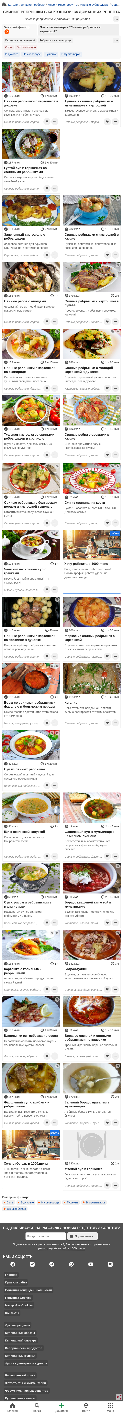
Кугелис (71, 702)
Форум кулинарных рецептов (26, 1390)
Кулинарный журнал (20, 1355)
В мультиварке (71, 54)
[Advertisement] (92, 153)
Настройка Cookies (19, 1305)
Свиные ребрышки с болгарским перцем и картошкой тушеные (30, 504)
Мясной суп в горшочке (83, 1169)
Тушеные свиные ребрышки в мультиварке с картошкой (89, 103)
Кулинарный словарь (21, 1340)
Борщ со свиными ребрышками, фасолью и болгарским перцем (30, 704)
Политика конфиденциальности (28, 1290)
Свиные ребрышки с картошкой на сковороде (29, 370)
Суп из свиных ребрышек (24, 769)
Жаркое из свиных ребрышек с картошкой (90, 638)
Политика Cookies (18, 1297)
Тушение (51, 54)
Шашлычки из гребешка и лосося (31, 1035)
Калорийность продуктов (23, 1348)
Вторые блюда (26, 47)
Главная (11, 1274)
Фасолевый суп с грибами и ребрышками (27, 1104)
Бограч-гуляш (76, 969)
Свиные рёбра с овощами (25, 301)
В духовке (11, 54)
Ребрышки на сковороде (55, 40)
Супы (8, 47)
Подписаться (81, 1236)
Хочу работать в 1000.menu (86, 563)
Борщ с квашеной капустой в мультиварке (88, 904)
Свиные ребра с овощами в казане (87, 436)
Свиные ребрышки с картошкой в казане (92, 236)
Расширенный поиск (20, 1375)
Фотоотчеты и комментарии (25, 1383)
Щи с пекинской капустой (24, 831)
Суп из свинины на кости (85, 502)
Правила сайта (16, 1282)
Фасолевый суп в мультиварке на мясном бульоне (89, 833)
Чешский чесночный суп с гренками (25, 571)
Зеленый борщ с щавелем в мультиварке (87, 1104)
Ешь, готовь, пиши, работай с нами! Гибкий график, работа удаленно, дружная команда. (87, 573)
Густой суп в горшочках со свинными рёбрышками (25, 170)
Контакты (12, 1313)
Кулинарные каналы (20, 1398)
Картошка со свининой (20, 40)
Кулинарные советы (20, 1332)
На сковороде (32, 54)
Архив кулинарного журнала (26, 1363)
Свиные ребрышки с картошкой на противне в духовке (29, 638)
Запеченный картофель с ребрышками (24, 236)
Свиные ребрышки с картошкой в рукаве (92, 303)
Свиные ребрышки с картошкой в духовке (31, 103)
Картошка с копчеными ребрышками (22, 971)
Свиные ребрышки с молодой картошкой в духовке (89, 370)
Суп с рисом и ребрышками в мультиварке (28, 904)
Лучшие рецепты (17, 1325)
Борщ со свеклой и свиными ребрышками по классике (88, 1037)
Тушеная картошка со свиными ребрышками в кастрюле (29, 436)
